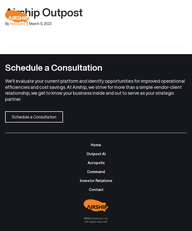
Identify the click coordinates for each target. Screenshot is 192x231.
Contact (96, 189)
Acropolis (96, 163)
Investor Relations (96, 181)
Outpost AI (96, 154)
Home (96, 145)
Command (96, 172)
